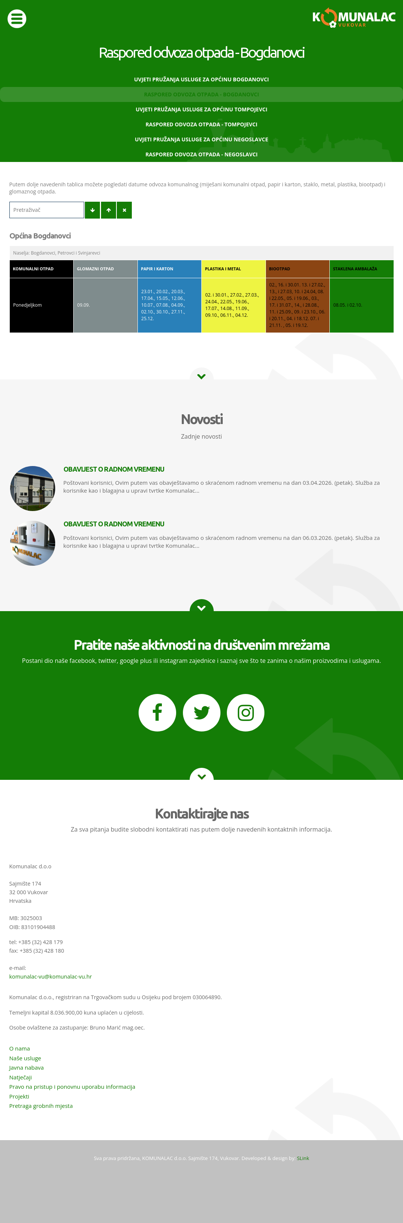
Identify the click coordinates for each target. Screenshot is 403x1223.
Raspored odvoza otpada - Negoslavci (201, 154)
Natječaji (20, 1077)
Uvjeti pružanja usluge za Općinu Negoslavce (201, 139)
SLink (303, 1158)
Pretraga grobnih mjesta (41, 1105)
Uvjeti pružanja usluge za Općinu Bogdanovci (201, 79)
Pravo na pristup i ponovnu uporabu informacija (72, 1086)
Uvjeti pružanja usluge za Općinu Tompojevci (201, 109)
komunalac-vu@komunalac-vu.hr (50, 976)
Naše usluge (25, 1058)
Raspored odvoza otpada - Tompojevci (202, 124)
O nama (19, 1048)
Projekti (19, 1096)
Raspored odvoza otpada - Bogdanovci (201, 94)
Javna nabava (26, 1067)
